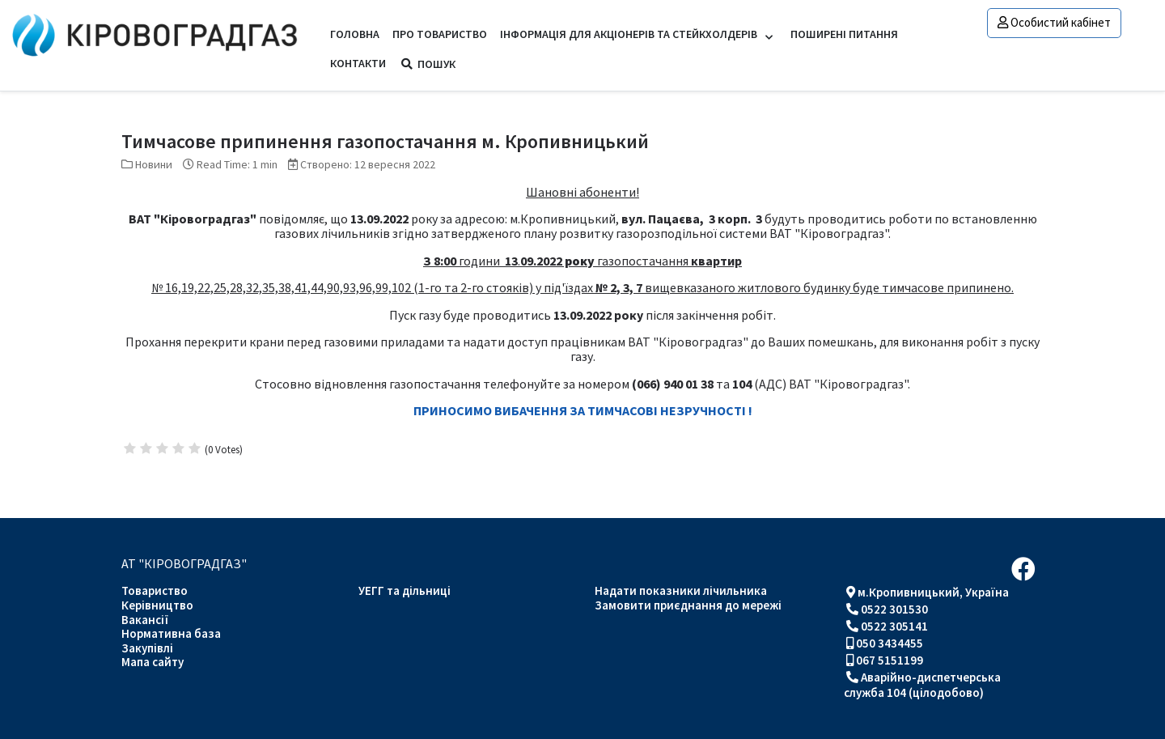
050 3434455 (889, 643)
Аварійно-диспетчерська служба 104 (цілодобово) (922, 684)
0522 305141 (894, 626)
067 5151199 (889, 660)
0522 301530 (894, 609)
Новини (153, 164)
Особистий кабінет (1054, 22)
